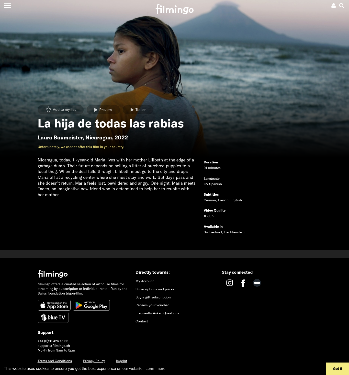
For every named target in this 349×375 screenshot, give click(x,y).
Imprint (121, 361)
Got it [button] (337, 369)
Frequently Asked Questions (157, 313)
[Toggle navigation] (7, 5)
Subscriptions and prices (154, 289)
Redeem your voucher (152, 305)
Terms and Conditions (55, 361)
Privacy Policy (94, 361)
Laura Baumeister (60, 137)
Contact (141, 321)
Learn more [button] (156, 368)
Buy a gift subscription (153, 297)
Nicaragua (98, 137)
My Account (144, 281)
